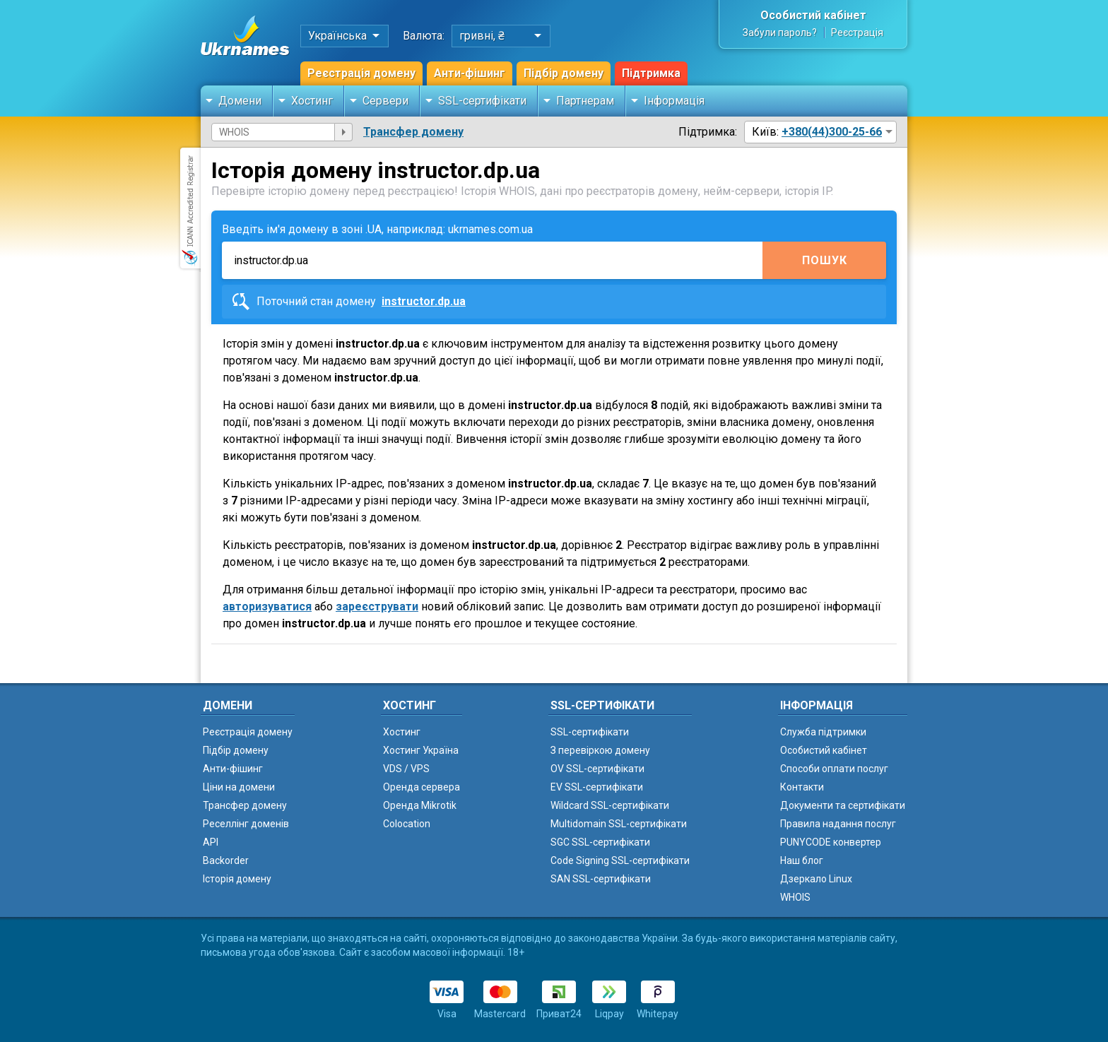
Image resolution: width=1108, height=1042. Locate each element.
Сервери (385, 100)
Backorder (226, 860)
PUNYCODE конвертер (830, 842)
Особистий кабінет (813, 15)
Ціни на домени (239, 787)
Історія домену (237, 878)
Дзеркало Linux (816, 878)
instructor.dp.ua (424, 301)
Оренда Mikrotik (419, 805)
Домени (239, 100)
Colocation (406, 823)
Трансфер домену (413, 131)
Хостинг (312, 100)
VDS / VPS (406, 768)
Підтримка (651, 73)
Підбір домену (563, 73)
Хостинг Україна (421, 750)
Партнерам (585, 100)
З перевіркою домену (600, 750)
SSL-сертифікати (482, 100)
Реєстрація (857, 32)
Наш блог (801, 860)
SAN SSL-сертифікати (600, 878)
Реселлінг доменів (246, 823)
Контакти (802, 787)
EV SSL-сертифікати (596, 787)
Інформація (674, 100)
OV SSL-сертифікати (597, 768)
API (210, 842)
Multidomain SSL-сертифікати (618, 823)
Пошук (824, 260)
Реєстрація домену (361, 73)
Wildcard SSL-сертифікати (609, 805)
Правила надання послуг (838, 823)
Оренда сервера (421, 787)
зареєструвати (377, 606)
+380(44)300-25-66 (832, 131)
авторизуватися (267, 606)
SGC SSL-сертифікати (600, 842)
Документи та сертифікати (842, 805)
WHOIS (795, 897)
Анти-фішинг (469, 73)
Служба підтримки (823, 732)
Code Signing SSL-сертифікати (620, 860)
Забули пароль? (780, 32)
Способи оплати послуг (834, 768)
